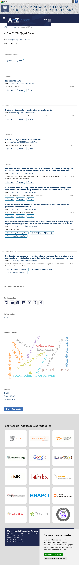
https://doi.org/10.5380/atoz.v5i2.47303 (22, 173)
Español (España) (10, 396)
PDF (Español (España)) (17, 236)
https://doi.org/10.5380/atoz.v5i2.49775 (22, 113)
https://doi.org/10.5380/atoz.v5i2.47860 (23, 192)
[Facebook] (18, 303)
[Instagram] (6, 303)
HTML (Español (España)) (17, 233)
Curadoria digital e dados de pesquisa (23, 139)
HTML (10, 90)
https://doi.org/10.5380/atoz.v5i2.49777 (23, 83)
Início (6, 27)
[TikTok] (41, 303)
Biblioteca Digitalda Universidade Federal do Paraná (42, 8)
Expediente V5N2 (13, 81)
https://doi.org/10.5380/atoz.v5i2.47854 (22, 209)
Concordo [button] (48, 554)
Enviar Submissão (13, 409)
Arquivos (13, 27)
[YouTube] (12, 303)
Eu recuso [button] (58, 554)
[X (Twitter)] (29, 303)
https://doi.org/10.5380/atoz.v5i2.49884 (23, 261)
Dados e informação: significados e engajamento (28, 110)
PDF (20, 61)
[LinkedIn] (23, 303)
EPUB (10, 61)
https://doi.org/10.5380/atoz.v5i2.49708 (23, 142)
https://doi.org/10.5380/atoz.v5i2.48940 (23, 226)
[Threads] (35, 303)
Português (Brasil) (10, 399)
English (6, 393)
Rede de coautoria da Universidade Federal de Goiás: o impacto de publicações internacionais (37, 206)
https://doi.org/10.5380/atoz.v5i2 (19, 40)
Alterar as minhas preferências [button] (55, 558)
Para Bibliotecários (10, 318)
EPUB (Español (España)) (42, 233)
